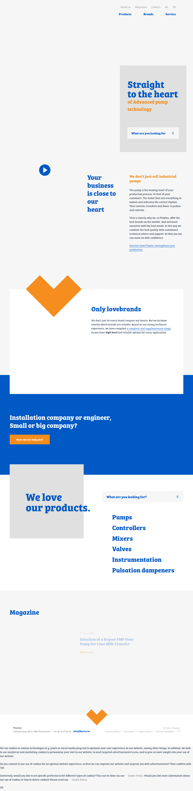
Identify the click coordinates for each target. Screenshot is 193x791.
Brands (148, 14)
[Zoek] (173, 133)
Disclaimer (129, 733)
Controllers (129, 528)
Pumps (122, 517)
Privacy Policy (113, 733)
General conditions (165, 733)
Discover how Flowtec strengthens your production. (152, 247)
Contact (156, 7)
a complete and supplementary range (149, 328)
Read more (86, 654)
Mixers (122, 539)
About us (126, 7)
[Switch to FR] (174, 7)
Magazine (141, 7)
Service (170, 14)
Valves (122, 550)
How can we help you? (29, 439)
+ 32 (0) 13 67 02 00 (62, 733)
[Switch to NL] (166, 7)
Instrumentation (137, 561)
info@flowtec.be (81, 733)
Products (125, 14)
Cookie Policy (145, 733)
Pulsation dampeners (144, 572)
